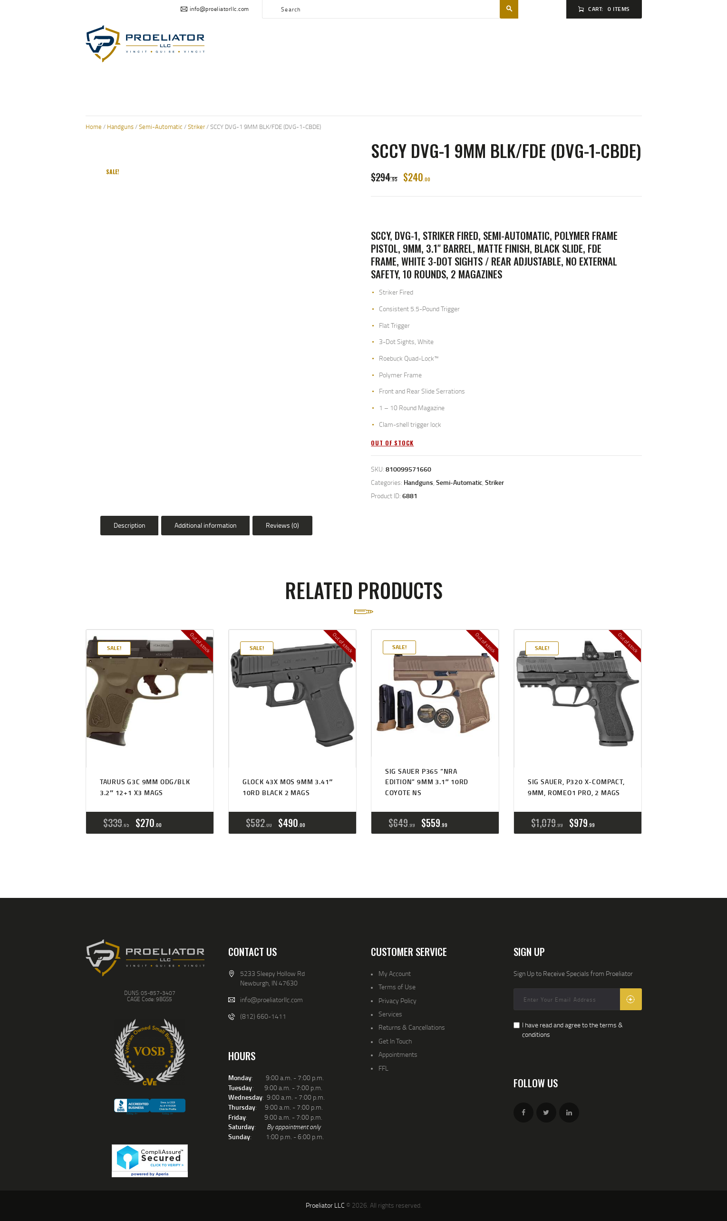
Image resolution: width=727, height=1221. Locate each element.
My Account (394, 973)
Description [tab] (129, 525)
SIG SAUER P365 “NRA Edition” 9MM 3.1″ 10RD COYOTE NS (426, 782)
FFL (383, 1068)
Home (94, 126)
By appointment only (293, 1126)
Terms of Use (397, 986)
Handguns (120, 126)
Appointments (397, 1054)
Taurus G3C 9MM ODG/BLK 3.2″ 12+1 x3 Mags (145, 787)
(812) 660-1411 (263, 1016)
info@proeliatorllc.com (271, 999)
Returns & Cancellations (411, 1027)
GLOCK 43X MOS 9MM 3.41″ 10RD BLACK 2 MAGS (287, 787)
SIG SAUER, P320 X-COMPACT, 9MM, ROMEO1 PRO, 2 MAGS (576, 787)
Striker (196, 126)
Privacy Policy (397, 1000)
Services (390, 1013)
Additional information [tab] (205, 525)
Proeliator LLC (325, 1205)
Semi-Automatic (161, 126)
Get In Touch (395, 1040)
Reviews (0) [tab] (282, 525)
